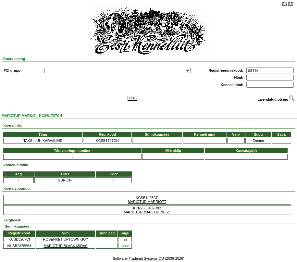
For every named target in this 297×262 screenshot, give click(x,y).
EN (284, 4)
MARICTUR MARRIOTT (147, 202)
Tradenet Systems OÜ (146, 258)
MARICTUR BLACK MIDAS (66, 246)
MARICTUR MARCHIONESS (147, 212)
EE (290, 4)
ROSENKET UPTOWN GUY (65, 239)
